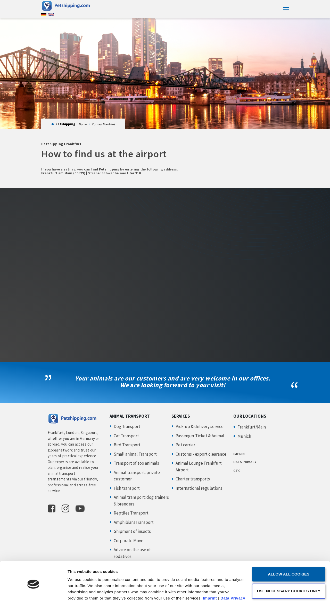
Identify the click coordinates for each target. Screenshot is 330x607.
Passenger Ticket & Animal (200, 436)
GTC (236, 470)
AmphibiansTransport (134, 522)
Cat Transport (126, 436)
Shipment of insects (132, 531)
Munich (244, 436)
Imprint (210, 576)
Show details (80, 597)
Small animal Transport (135, 454)
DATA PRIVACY (244, 462)
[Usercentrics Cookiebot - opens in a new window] (33, 597)
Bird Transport (127, 445)
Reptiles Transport (131, 513)
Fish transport (127, 488)
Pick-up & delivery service (200, 426)
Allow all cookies (287, 552)
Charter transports (193, 479)
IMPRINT (240, 454)
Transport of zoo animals (136, 463)
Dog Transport (127, 426)
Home (83, 124)
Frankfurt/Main (251, 427)
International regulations (199, 488)
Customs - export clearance (201, 454)
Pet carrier (185, 445)
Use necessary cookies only (286, 569)
